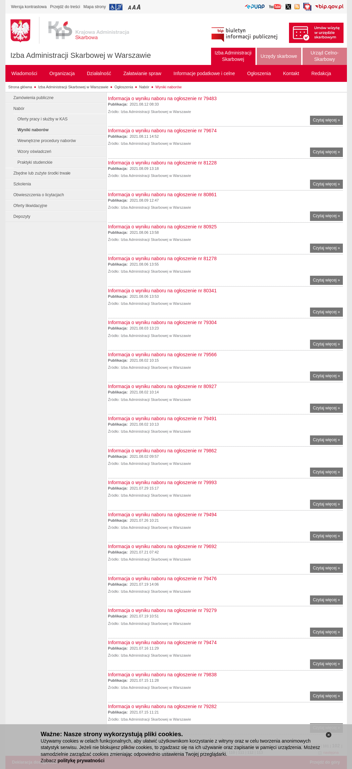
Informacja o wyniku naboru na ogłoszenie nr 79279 (162, 610)
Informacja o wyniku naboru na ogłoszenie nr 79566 (162, 354)
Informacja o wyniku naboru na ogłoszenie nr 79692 (162, 546)
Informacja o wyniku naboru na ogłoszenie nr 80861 (162, 194)
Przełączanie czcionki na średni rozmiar (134, 6)
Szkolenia (22, 184)
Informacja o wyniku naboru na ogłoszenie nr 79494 (162, 514)
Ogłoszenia (124, 87)
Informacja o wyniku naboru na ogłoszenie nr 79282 (162, 706)
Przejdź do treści (65, 6)
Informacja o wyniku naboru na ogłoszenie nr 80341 (162, 290)
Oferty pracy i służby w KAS (43, 119)
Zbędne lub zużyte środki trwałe (42, 173)
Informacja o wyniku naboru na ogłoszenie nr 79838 (162, 674)
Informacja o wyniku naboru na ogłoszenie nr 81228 (162, 162)
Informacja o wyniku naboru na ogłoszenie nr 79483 (162, 98)
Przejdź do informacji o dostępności (116, 7)
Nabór (144, 87)
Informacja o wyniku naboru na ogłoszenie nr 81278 (162, 258)
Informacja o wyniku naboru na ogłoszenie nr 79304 (162, 322)
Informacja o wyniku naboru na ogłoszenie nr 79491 (162, 418)
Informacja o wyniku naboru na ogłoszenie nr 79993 (162, 482)
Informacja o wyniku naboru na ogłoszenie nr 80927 (162, 386)
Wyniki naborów (169, 87)
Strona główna (20, 87)
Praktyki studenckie (35, 162)
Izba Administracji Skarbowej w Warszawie (81, 55)
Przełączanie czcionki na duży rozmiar (139, 6)
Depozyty (22, 216)
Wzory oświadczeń (34, 151)
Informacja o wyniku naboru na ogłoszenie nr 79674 (162, 130)
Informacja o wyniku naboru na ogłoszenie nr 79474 (162, 642)
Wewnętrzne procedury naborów (47, 140)
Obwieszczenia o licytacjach (39, 195)
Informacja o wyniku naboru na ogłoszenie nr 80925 (162, 226)
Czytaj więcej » (328, 121)
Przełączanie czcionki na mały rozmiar (130, 6)
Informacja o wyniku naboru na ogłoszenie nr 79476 (162, 578)
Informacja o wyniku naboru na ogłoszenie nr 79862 (162, 450)
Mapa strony (94, 6)
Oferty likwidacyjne (30, 205)
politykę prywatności (81, 760)
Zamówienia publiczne (34, 97)
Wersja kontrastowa (29, 6)
